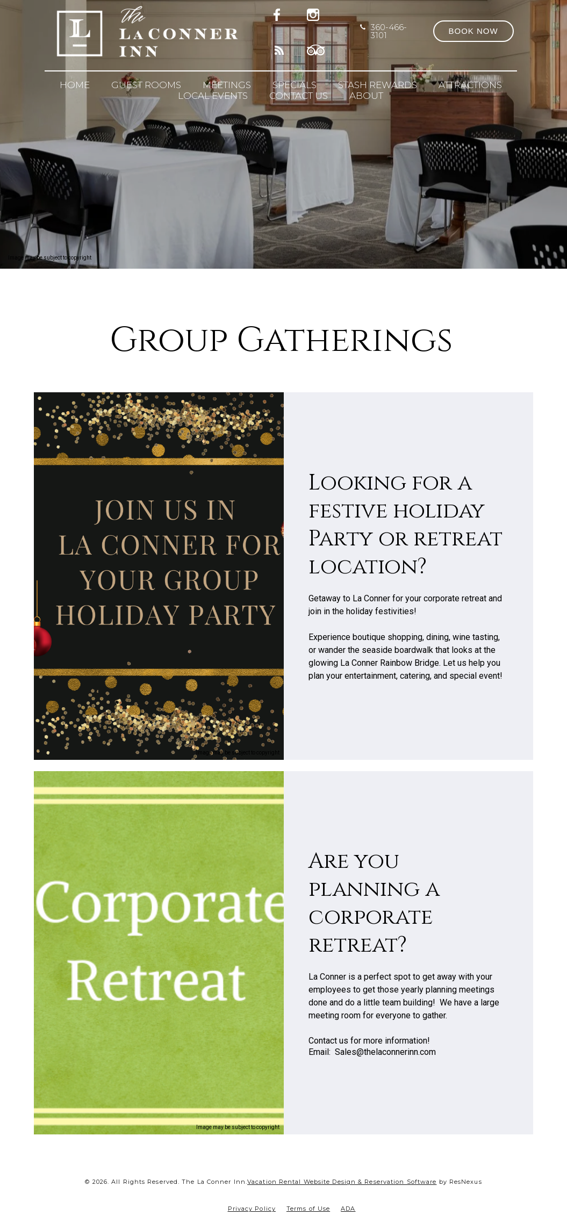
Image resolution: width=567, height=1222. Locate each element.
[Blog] (280, 48)
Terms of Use (308, 1208)
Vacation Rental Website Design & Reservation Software (341, 1181)
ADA (348, 1208)
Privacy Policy (252, 1208)
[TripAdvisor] (316, 48)
